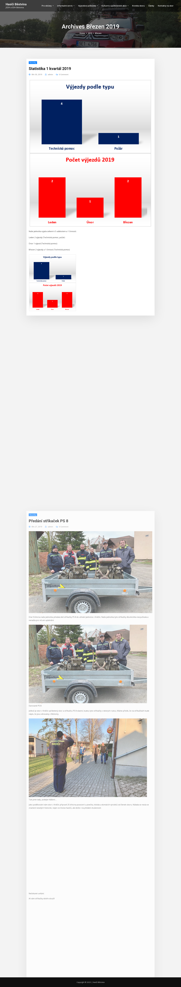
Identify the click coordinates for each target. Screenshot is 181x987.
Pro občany (48, 5)
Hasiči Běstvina (16, 4)
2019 (90, 34)
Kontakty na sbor (165, 5)
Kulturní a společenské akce (115, 5)
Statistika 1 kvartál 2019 (50, 95)
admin (50, 101)
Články (151, 5)
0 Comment (63, 101)
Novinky (33, 89)
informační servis (65, 5)
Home (82, 34)
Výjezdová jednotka (88, 5)
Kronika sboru (138, 5)
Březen (98, 34)
